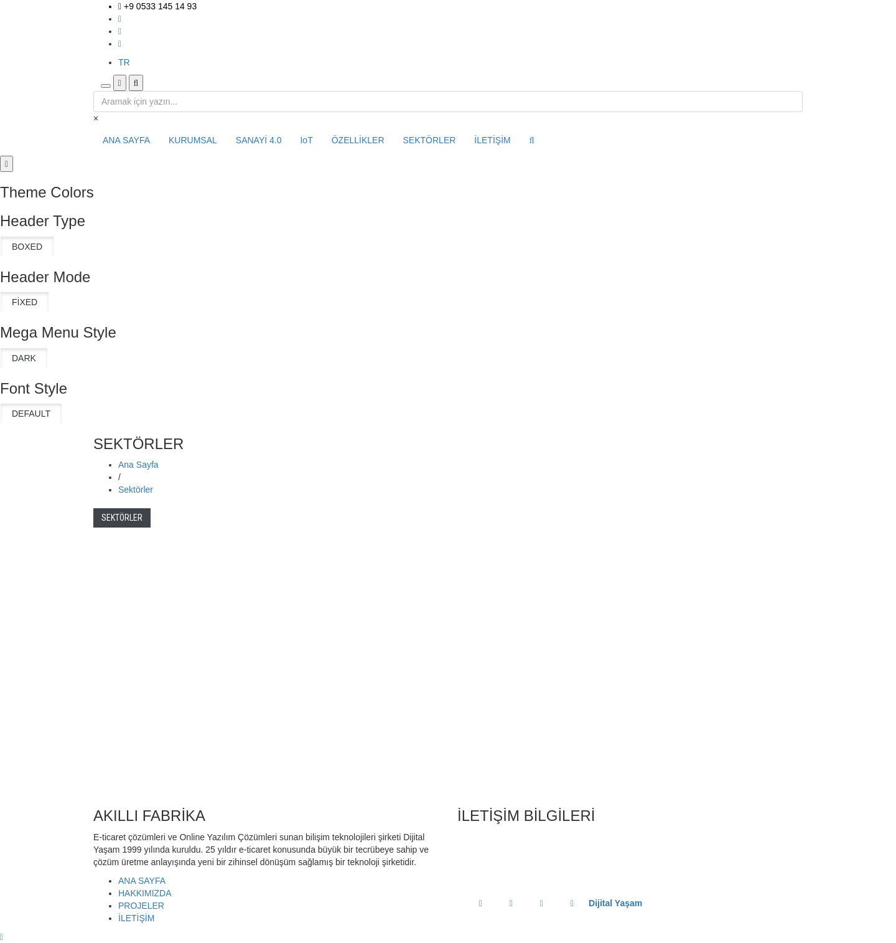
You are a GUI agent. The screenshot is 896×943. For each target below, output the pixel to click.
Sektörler (135, 490)
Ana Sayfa (138, 465)
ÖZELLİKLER (358, 140)
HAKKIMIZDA (145, 893)
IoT (306, 140)
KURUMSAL (193, 140)
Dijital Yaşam (615, 903)
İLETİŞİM (492, 140)
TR (124, 62)
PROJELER (141, 906)
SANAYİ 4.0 (259, 140)
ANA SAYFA (126, 140)
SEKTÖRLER (429, 140)
